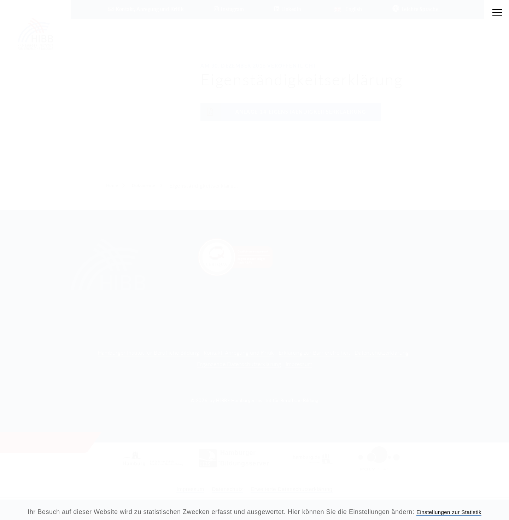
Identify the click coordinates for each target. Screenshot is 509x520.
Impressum (299, 363)
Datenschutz (222, 488)
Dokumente (151, 185)
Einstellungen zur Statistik (449, 511)
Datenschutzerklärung (382, 352)
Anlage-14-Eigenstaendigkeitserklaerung (283, 112)
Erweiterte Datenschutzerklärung (297, 488)
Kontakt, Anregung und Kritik (239, 352)
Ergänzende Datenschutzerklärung (239, 363)
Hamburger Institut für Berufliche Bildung (148, 352)
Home (114, 185)
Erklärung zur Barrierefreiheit (314, 352)
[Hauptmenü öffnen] (496, 13)
